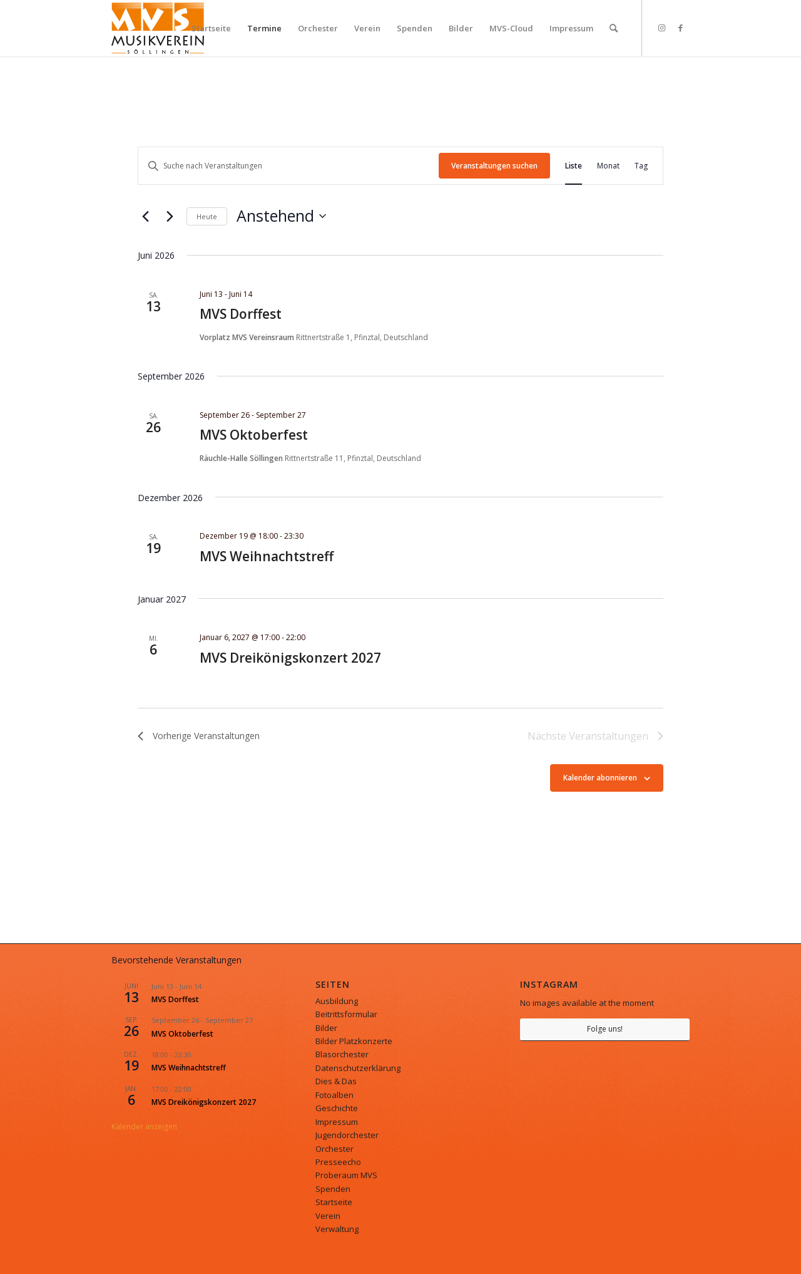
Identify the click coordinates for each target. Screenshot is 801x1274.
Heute (206, 216)
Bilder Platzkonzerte (353, 1041)
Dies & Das (336, 1081)
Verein (327, 1215)
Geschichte (336, 1108)
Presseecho (338, 1162)
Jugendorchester (347, 1135)
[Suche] (613, 28)
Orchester (334, 1148)
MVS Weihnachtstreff (267, 556)
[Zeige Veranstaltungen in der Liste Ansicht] (573, 165)
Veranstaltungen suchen (494, 165)
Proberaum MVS (346, 1175)
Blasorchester (342, 1054)
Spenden (332, 1188)
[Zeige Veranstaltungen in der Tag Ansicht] (641, 165)
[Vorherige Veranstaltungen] (145, 216)
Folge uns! (605, 1028)
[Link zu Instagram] (661, 27)
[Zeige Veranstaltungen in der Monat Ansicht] (608, 165)
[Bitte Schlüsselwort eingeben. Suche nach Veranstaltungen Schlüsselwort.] (288, 165)
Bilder (326, 1027)
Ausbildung (336, 1001)
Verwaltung (337, 1229)
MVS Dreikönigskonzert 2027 (290, 657)
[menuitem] (211, 28)
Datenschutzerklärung (357, 1068)
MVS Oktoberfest (254, 434)
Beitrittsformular (346, 1014)
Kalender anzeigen (144, 1126)
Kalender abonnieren (600, 777)
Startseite (333, 1202)
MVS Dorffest (241, 314)
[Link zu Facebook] (680, 27)
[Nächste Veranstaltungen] (169, 216)
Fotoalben (334, 1095)
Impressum (336, 1121)
